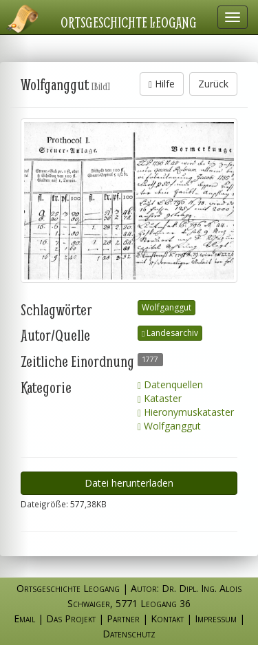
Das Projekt (71, 618)
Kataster (160, 398)
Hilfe (162, 83)
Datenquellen (170, 384)
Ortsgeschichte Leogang (129, 22)
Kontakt (167, 618)
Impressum (216, 618)
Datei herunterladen (129, 482)
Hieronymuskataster (186, 412)
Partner (123, 618)
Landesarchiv (170, 333)
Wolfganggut (166, 307)
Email (24, 618)
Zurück (213, 83)
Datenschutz (129, 633)
